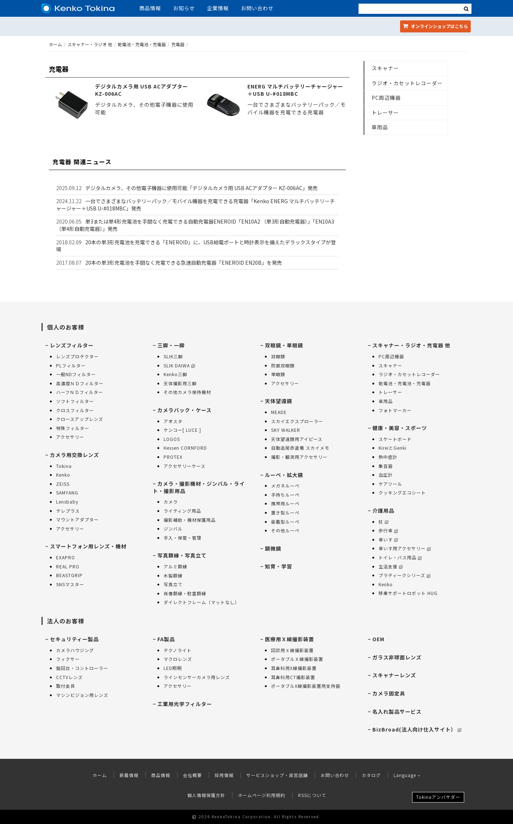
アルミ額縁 (175, 566)
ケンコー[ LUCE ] (182, 430)
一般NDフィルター (76, 374)
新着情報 (129, 775)
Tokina (64, 466)
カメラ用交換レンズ (74, 454)
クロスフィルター (75, 410)
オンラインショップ (435, 26)
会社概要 (192, 775)
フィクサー (68, 659)
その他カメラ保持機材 (187, 392)
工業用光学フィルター (184, 703)
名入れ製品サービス (397, 711)
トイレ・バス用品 (400, 557)
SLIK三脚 (173, 356)
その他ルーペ (285, 530)
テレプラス (68, 511)
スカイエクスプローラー (297, 421)
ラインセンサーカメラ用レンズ (197, 677)
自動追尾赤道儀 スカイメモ (300, 448)
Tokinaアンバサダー (438, 797)
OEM (378, 639)
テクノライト (178, 650)
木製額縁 (173, 575)
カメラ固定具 (388, 693)
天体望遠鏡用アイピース (296, 439)
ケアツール (390, 484)
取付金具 (65, 686)
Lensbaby (67, 501)
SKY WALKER (285, 430)
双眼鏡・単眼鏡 (284, 345)
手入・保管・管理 (182, 538)
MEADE (279, 412)
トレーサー (385, 112)
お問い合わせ (257, 8)
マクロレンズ (178, 659)
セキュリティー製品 (74, 639)
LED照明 (173, 668)
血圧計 (386, 475)
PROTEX (173, 457)
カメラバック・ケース (184, 410)
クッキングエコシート (402, 492)
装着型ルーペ (285, 522)
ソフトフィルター (75, 401)
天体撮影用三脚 (180, 383)
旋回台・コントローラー (82, 668)
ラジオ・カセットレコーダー (407, 83)
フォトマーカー (395, 410)
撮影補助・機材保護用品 (190, 520)
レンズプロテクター (77, 356)
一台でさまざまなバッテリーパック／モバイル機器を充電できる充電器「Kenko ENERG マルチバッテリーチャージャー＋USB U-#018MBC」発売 (195, 204)
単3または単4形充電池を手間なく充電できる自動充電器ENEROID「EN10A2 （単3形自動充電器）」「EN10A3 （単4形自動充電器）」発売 (195, 225)
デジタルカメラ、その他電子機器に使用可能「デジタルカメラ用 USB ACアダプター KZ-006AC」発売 (201, 188)
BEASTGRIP (69, 575)
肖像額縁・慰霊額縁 (185, 593)
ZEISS (63, 484)
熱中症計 (388, 457)
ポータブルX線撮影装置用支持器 (305, 686)
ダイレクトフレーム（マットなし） (201, 602)
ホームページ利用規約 (261, 795)
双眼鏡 (278, 356)
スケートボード (395, 439)
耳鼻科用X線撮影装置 (294, 668)
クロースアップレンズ (79, 419)
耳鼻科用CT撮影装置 (293, 677)
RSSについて (312, 795)
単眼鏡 (278, 374)
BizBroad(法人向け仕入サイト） (416, 729)
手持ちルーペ (285, 495)
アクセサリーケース (184, 466)
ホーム (55, 44)
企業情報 (218, 8)
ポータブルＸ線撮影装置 (297, 659)
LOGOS (172, 439)
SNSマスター (70, 584)
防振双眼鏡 (283, 365)
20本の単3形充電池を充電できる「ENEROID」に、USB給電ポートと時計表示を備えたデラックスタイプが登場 (196, 245)
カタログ (371, 775)
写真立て (173, 584)
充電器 (177, 44)
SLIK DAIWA (179, 365)
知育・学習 (278, 566)
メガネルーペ (285, 485)
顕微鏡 (273, 548)
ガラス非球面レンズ (397, 657)
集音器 (386, 466)
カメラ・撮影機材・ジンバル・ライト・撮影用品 (199, 487)
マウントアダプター (77, 519)
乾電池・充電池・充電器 (142, 44)
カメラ (171, 501)
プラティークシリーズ (404, 575)
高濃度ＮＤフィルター (79, 383)
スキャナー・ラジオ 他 (89, 44)
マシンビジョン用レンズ (82, 695)
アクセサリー (70, 437)
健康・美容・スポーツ (399, 427)
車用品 (380, 127)
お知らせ (184, 8)
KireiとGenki (393, 448)
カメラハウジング (75, 650)
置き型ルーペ (285, 512)
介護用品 (383, 510)
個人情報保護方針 (206, 795)
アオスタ (173, 421)
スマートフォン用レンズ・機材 (88, 546)
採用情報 (224, 775)
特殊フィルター (72, 428)
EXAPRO (65, 557)
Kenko (63, 475)
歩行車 (388, 530)
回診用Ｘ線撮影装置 (292, 650)
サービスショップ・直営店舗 (277, 775)
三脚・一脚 (171, 345)
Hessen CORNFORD (185, 448)
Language (407, 775)
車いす (388, 539)
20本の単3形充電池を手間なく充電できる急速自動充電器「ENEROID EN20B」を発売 (183, 262)
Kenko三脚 (175, 374)
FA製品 (166, 639)
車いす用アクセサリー (405, 548)
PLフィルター (71, 365)
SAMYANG (67, 492)
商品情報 (150, 8)
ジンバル (173, 528)
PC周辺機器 (386, 97)
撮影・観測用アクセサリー (299, 457)
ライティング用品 (182, 511)
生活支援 (391, 566)
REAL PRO (67, 566)
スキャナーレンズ (394, 675)
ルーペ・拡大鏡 (284, 474)
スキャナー (385, 68)
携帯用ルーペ (285, 503)
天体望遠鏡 (278, 401)
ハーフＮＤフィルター (79, 392)
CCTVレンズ (69, 677)
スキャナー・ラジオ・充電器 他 (411, 345)
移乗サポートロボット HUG (408, 593)
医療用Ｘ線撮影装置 (289, 639)
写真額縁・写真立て (182, 555)
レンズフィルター (72, 345)
